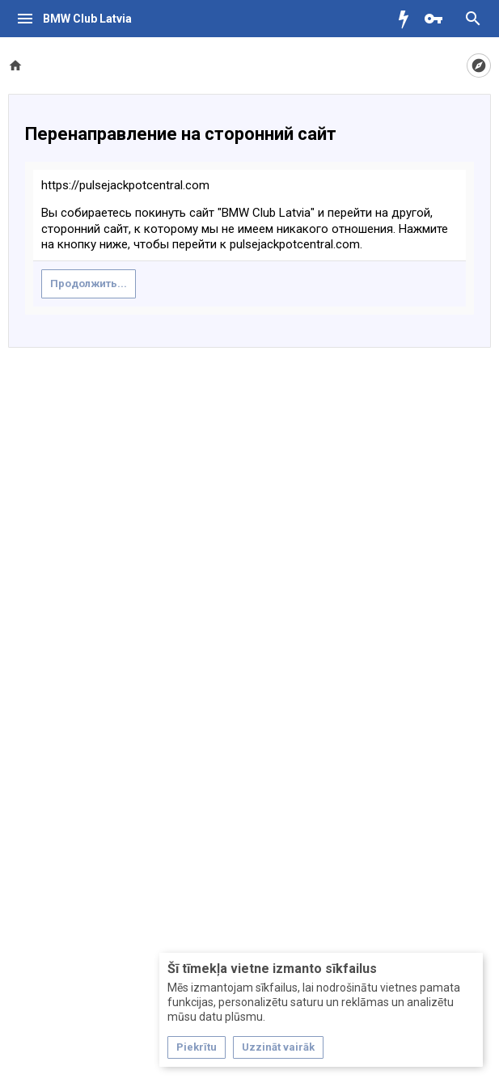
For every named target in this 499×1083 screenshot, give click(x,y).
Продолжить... (88, 283)
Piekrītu (196, 1047)
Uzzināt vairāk (278, 1047)
